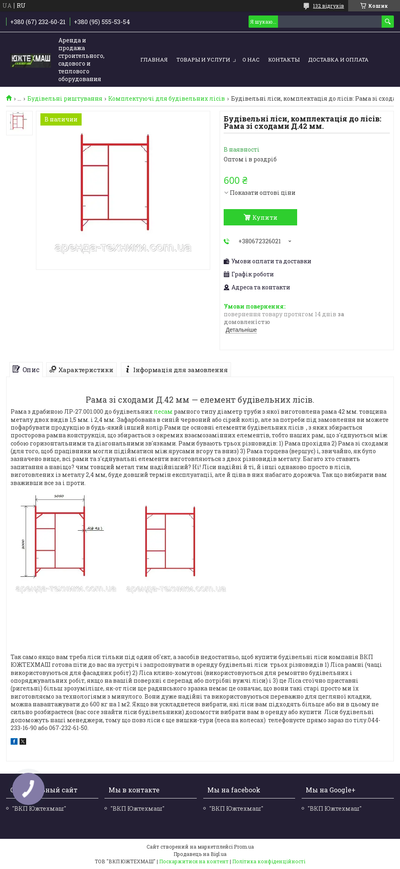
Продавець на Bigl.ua (200, 854)
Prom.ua (244, 846)
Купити (265, 217)
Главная (154, 59)
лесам (163, 411)
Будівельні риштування (64, 98)
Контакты (284, 59)
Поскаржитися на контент (194, 861)
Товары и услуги (203, 59)
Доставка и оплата (338, 59)
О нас (251, 59)
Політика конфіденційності (268, 861)
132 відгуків (328, 5)
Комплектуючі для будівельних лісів (166, 98)
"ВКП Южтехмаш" (137, 808)
